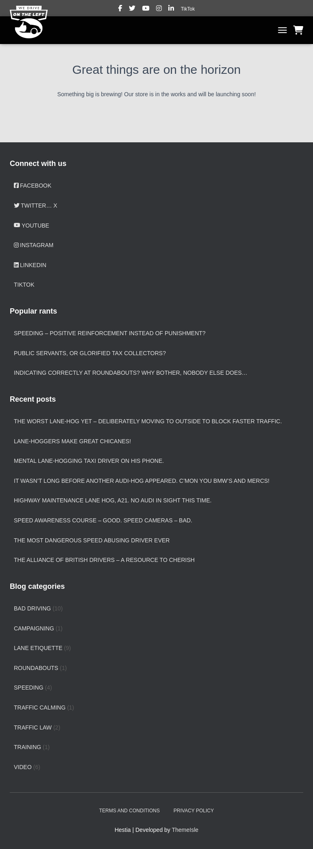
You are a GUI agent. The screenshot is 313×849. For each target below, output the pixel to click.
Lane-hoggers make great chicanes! (72, 441)
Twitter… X (133, 9)
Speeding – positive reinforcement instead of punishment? (109, 333)
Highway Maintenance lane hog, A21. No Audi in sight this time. (113, 500)
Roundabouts (36, 668)
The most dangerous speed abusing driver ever (92, 540)
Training (27, 747)
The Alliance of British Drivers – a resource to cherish (104, 560)
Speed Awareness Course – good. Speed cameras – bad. (103, 520)
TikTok (188, 9)
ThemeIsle (185, 830)
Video (23, 767)
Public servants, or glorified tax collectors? (90, 353)
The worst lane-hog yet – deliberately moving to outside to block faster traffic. (148, 421)
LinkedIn (171, 9)
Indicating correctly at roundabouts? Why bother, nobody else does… (130, 372)
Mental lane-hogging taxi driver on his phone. (89, 461)
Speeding (28, 687)
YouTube (146, 9)
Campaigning (34, 628)
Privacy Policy (194, 811)
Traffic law (33, 727)
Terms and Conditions (129, 811)
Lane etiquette (38, 648)
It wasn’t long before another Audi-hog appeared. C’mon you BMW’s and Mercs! (141, 481)
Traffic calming (40, 707)
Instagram (159, 9)
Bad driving (32, 608)
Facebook (120, 9)
